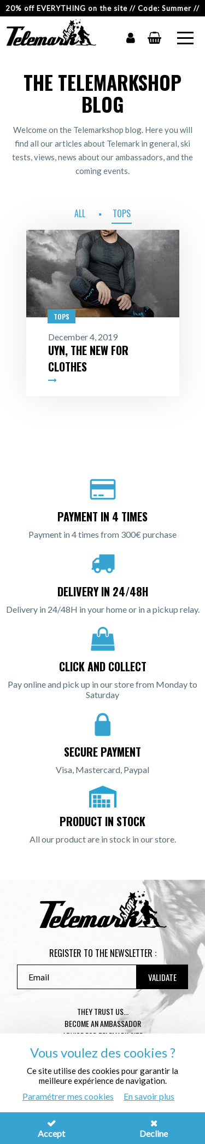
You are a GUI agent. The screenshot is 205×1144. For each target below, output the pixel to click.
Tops (122, 213)
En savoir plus (149, 1096)
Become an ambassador (103, 1023)
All (79, 213)
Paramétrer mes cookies (68, 1096)
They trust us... (102, 1011)
